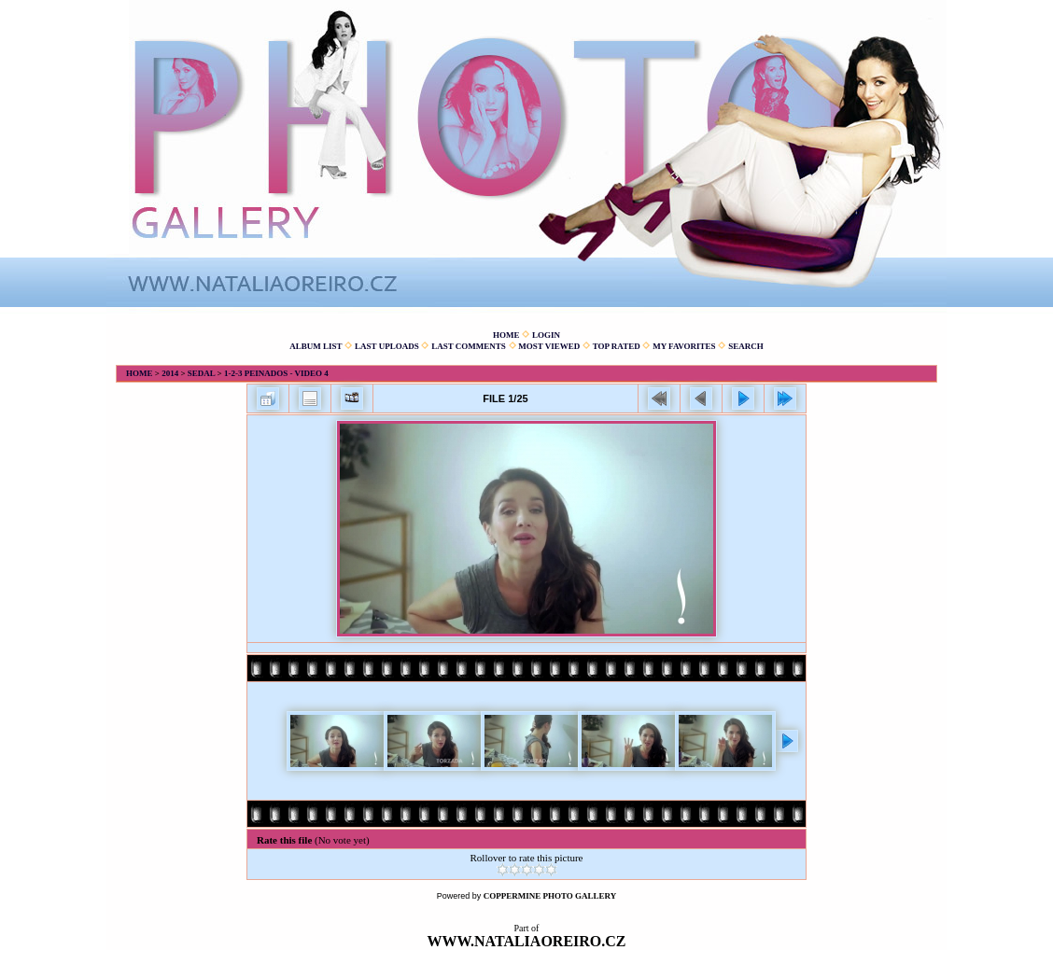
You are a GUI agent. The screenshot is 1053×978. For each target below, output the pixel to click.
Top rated (616, 346)
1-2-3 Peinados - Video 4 (276, 373)
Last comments (468, 346)
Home (506, 335)
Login (546, 335)
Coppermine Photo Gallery (550, 896)
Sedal (202, 373)
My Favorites (684, 346)
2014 (169, 373)
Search (746, 346)
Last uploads (387, 346)
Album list (315, 346)
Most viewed (549, 346)
